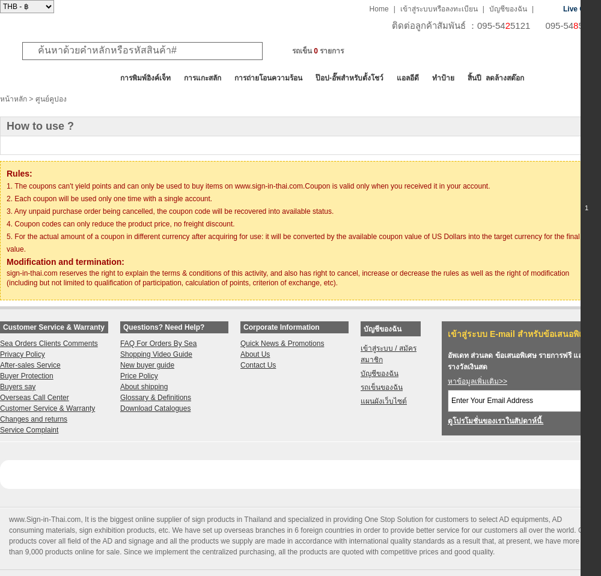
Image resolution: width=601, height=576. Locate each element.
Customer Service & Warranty (47, 408)
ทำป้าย (443, 78)
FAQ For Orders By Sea (158, 343)
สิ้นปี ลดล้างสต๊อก (496, 78)
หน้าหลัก (13, 99)
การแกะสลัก (202, 78)
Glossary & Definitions (155, 397)
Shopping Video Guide (156, 354)
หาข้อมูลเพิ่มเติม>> (477, 381)
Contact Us (258, 365)
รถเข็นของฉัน (382, 387)
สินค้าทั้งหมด (29, 78)
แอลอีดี (408, 78)
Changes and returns (33, 419)
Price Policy (139, 376)
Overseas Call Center (34, 397)
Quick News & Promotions (282, 343)
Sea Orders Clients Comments (49, 343)
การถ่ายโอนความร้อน (268, 78)
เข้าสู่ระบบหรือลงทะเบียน (439, 9)
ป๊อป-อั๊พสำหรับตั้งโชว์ (349, 78)
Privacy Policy (22, 354)
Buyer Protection (26, 376)
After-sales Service (30, 365)
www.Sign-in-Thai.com (45, 519)
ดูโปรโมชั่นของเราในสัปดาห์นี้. (495, 421)
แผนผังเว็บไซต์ (384, 401)
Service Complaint (29, 430)
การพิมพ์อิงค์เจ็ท (145, 78)
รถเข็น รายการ (318, 51)
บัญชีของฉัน (508, 9)
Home (379, 9)
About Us (255, 354)
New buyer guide (147, 365)
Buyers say (17, 387)
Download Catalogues (155, 408)
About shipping (144, 387)
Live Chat (579, 9)
